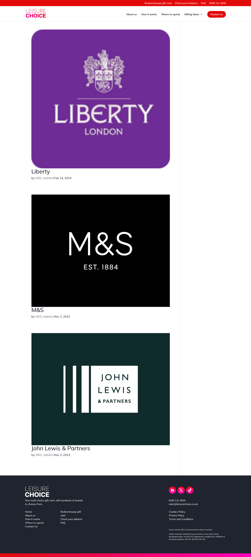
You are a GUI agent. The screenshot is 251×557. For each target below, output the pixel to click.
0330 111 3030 (217, 3)
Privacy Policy (176, 515)
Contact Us (31, 526)
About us (131, 14)
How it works (149, 14)
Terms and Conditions (181, 519)
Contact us (216, 14)
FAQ (203, 3)
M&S (37, 309)
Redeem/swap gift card (158, 3)
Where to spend (170, 14)
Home (28, 511)
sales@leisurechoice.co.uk (183, 504)
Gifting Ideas (191, 14)
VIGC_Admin (43, 178)
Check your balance (186, 3)
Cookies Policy (177, 511)
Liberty (40, 171)
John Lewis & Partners (60, 448)
